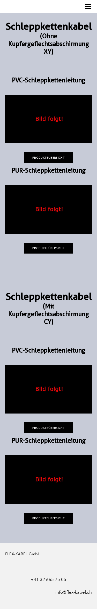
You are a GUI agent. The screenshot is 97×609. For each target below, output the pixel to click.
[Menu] (87, 6)
